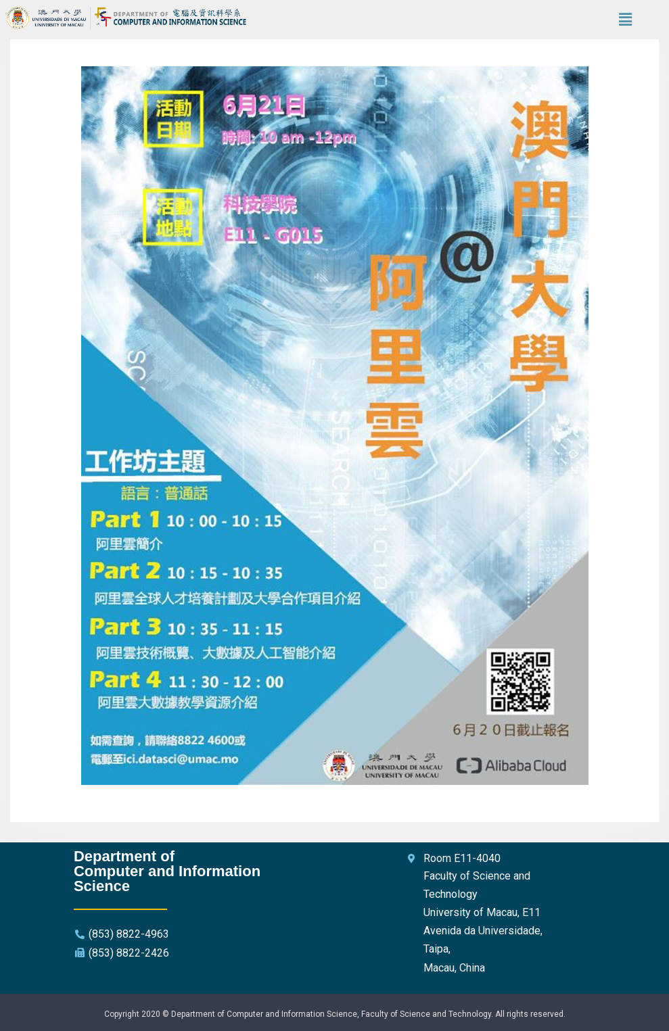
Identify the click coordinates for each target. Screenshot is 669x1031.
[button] (625, 19)
